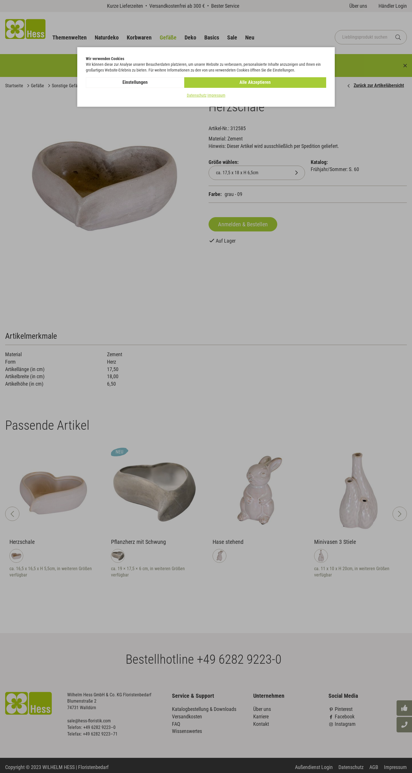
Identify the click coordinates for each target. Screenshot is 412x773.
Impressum (216, 95)
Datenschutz (197, 95)
